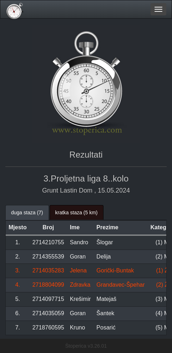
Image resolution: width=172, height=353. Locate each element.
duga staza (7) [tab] (27, 212)
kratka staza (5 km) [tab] (76, 212)
